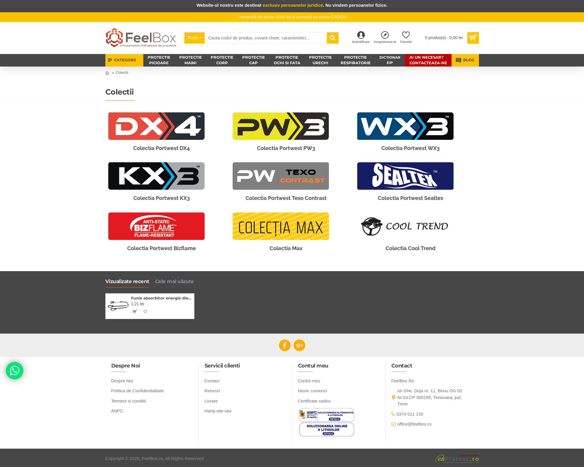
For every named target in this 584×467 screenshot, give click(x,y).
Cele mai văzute (174, 281)
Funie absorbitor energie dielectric (161, 298)
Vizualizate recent (127, 281)
